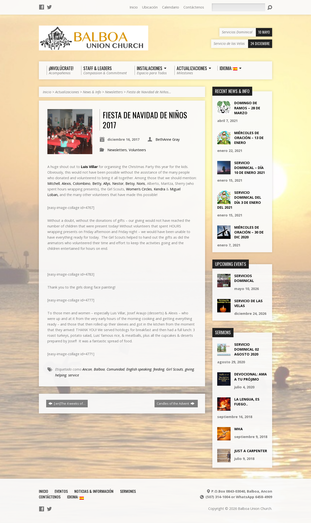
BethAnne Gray (168, 139)
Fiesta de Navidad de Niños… (149, 92)
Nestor (117, 183)
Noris (141, 183)
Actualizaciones (67, 92)
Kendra (160, 189)
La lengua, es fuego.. (246, 401)
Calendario (170, 7)
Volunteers (137, 150)
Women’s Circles (139, 189)
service (73, 375)
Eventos (61, 491)
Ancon (87, 369)
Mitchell (53, 183)
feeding (158, 369)
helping (60, 375)
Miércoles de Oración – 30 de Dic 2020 (249, 232)
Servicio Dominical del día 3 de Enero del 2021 (239, 199)
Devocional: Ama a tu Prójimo (250, 376)
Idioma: (75, 497)
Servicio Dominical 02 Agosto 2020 (246, 349)
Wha (238, 429)
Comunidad (115, 369)
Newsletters (114, 92)
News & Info (92, 92)
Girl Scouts (174, 369)
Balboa (99, 369)
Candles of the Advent (176, 403)
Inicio (134, 7)
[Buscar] (238, 7)
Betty (96, 183)
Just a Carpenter (250, 450)
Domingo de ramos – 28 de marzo (247, 108)
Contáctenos (193, 7)
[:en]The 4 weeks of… (67, 403)
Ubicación (150, 7)
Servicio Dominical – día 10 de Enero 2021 (249, 167)
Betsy (130, 183)
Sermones (128, 491)
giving (189, 369)
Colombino (81, 183)
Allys (106, 183)
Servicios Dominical (244, 278)
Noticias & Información (93, 491)
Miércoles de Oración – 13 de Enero (249, 138)
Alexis (66, 183)
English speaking (138, 369)
